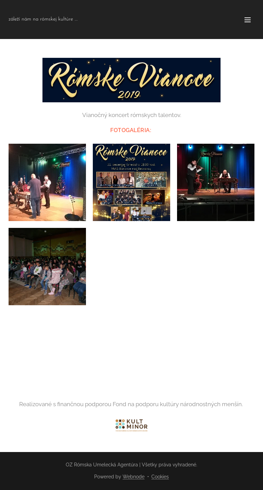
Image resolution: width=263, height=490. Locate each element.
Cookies (160, 476)
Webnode (134, 476)
